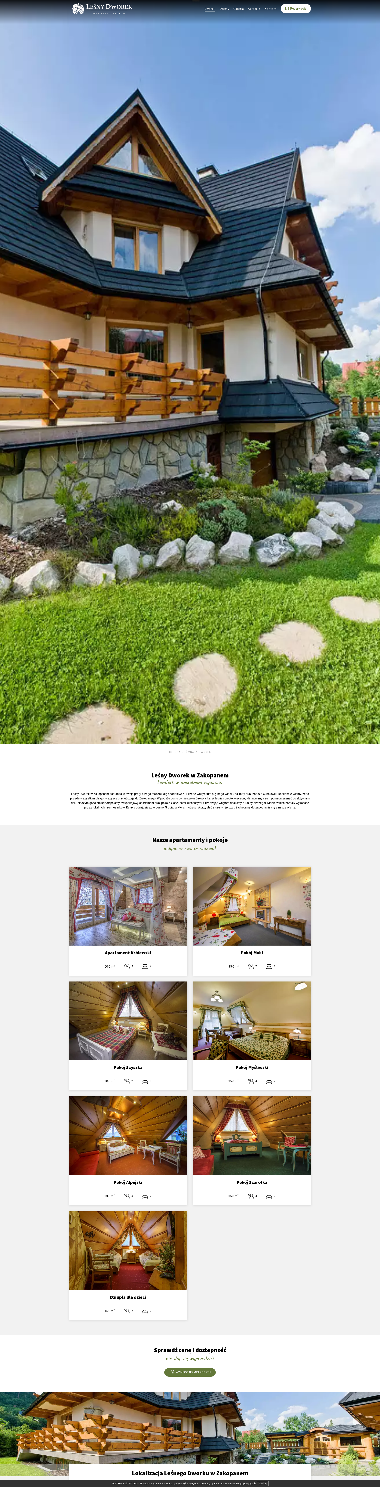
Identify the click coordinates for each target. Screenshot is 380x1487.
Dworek (205, 752)
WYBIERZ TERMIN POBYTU (191, 1372)
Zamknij (263, 1483)
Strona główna (181, 752)
